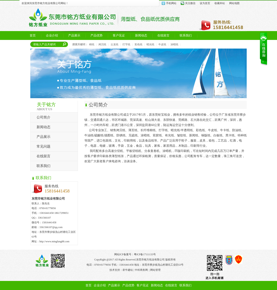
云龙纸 (114, 44)
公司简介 (43, 117)
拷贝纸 (102, 44)
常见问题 (43, 146)
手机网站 (171, 3)
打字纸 (126, 44)
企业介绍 (100, 285)
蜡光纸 (150, 44)
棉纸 (91, 44)
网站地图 (234, 3)
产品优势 (128, 285)
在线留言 (43, 156)
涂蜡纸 (174, 44)
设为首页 (205, 3)
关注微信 (190, 3)
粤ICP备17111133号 (145, 254)
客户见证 (143, 285)
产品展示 (43, 137)
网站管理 (155, 269)
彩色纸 (138, 44)
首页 (88, 285)
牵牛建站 (127, 269)
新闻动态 (43, 127)
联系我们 (43, 166)
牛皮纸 (162, 44)
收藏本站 (219, 3)
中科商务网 (141, 269)
